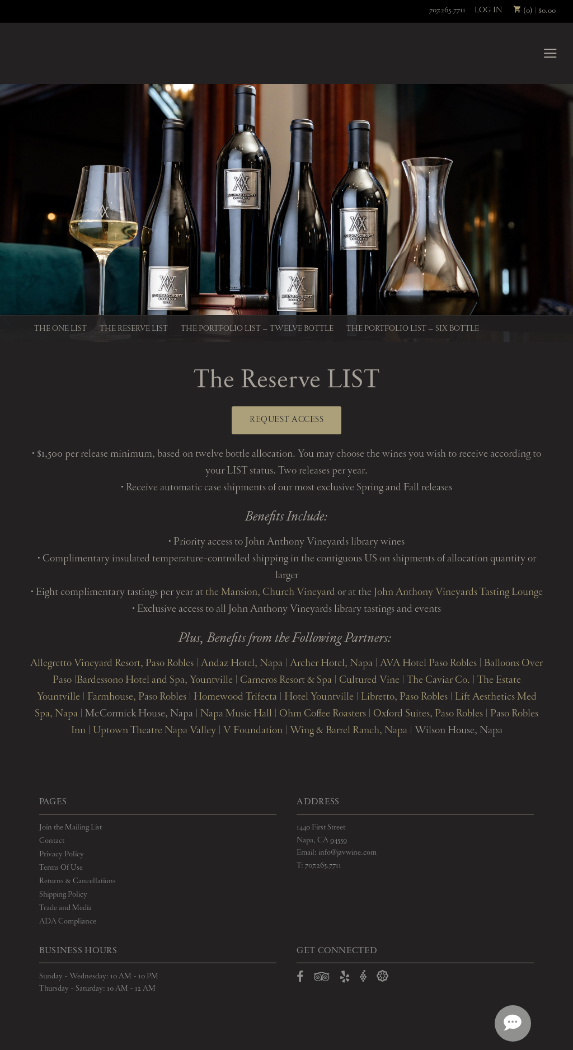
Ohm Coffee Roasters (322, 713)
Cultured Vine (369, 680)
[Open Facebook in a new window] (300, 979)
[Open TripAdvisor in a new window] (322, 979)
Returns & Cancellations (77, 881)
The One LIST (60, 329)
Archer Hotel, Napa (331, 663)
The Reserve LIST (134, 329)
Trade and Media (65, 908)
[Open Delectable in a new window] (382, 976)
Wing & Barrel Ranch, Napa (348, 730)
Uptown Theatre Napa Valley (154, 730)
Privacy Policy (61, 854)
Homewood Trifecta (234, 697)
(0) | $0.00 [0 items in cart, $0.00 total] (534, 11)
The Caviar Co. (438, 680)
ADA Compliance (67, 921)
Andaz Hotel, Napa (242, 663)
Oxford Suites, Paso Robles (428, 713)
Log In (488, 10)
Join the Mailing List (70, 827)
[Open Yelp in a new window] (345, 979)
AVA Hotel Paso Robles (428, 663)
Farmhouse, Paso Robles (136, 697)
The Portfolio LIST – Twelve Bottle (257, 329)
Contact (51, 841)
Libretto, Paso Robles (404, 697)
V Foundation (253, 730)
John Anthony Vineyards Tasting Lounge (458, 592)
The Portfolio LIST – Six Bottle (412, 329)
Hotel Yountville (319, 697)
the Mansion (231, 592)
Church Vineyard (298, 592)
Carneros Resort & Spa (286, 680)
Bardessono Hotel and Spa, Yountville (155, 680)
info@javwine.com (347, 852)
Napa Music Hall (235, 713)
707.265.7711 (447, 10)
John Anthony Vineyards (55, 53)
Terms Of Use (61, 867)
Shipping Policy (63, 894)
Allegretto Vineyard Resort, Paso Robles (112, 663)
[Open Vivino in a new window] (363, 976)
